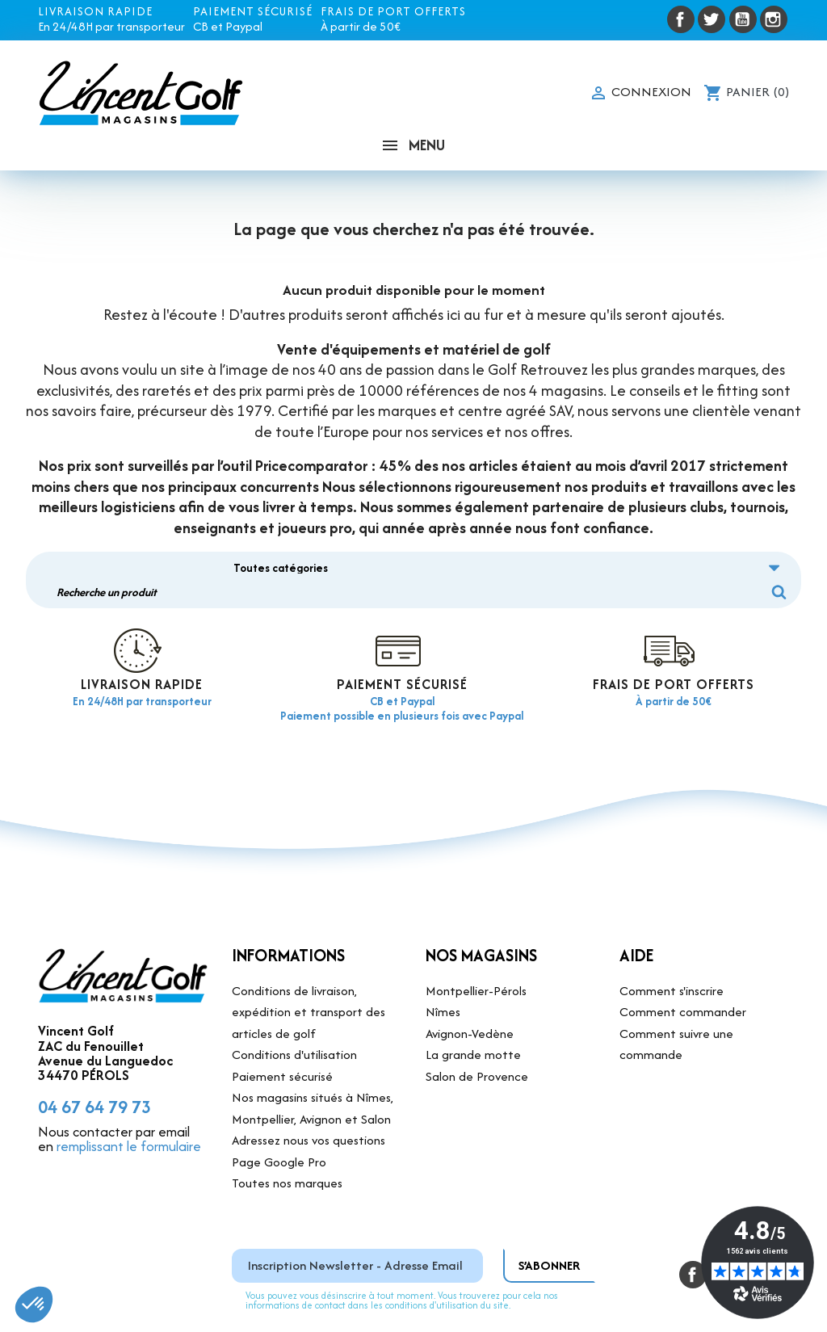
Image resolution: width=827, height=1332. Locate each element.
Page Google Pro (279, 1112)
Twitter (711, 19)
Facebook (681, 19)
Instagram (773, 19)
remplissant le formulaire (129, 1097)
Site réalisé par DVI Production (581, 1307)
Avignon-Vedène (470, 984)
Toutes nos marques (287, 1134)
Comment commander (682, 963)
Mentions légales (445, 1307)
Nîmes (443, 963)
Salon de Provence (477, 1027)
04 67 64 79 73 (94, 1057)
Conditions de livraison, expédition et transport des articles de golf (308, 963)
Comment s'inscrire (671, 941)
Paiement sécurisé (282, 1027)
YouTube (743, 19)
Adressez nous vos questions (308, 1091)
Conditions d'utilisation (294, 1006)
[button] (34, 1304)
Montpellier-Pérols (476, 941)
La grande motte (473, 1006)
